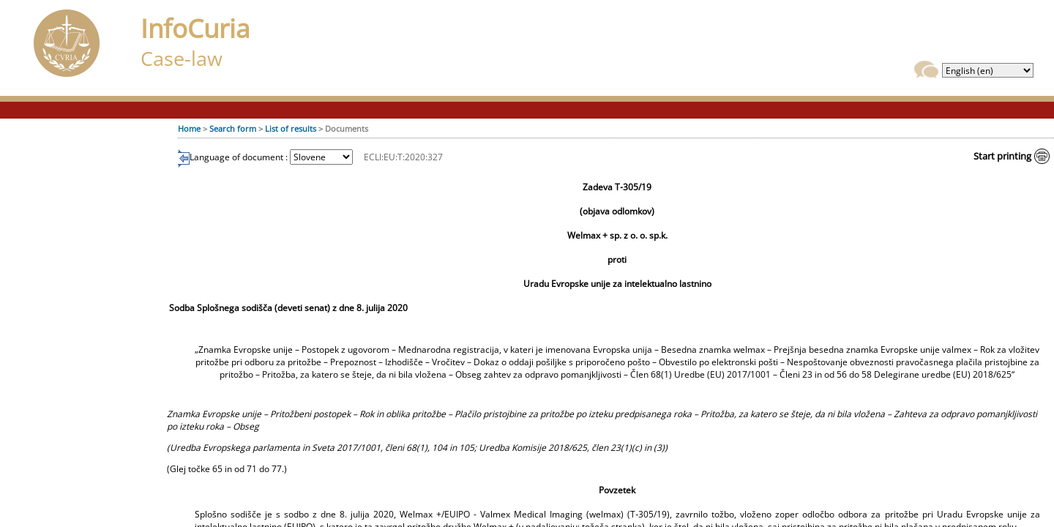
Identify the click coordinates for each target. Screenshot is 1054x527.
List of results (290, 128)
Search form (232, 128)
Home (189, 128)
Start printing (1002, 155)
